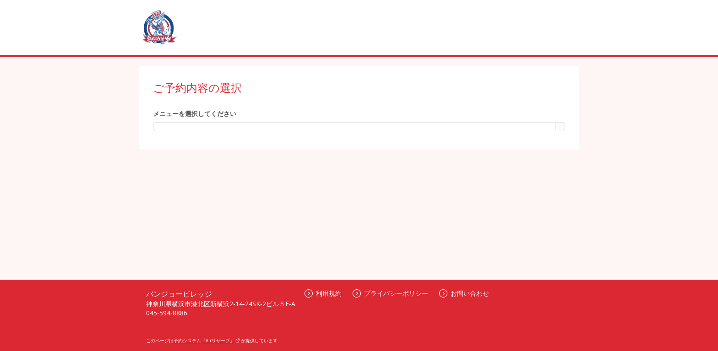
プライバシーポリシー (390, 293)
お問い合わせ (464, 293)
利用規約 (323, 293)
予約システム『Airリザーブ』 (207, 340)
